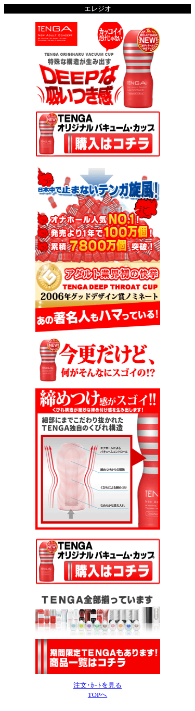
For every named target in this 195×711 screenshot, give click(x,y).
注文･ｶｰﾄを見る (97, 685)
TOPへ (97, 694)
